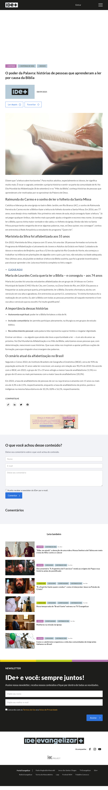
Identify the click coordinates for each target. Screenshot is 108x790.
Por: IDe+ (60, 547)
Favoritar (31, 104)
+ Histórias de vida (26, 66)
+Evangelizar (41, 583)
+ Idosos (42, 66)
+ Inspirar (11, 66)
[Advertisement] (54, 35)
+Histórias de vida (50, 547)
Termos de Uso (29, 709)
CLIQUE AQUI (15, 269)
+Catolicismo (49, 565)
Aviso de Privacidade (48, 709)
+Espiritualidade (63, 583)
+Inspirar (40, 547)
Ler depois (12, 104)
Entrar (78, 5)
